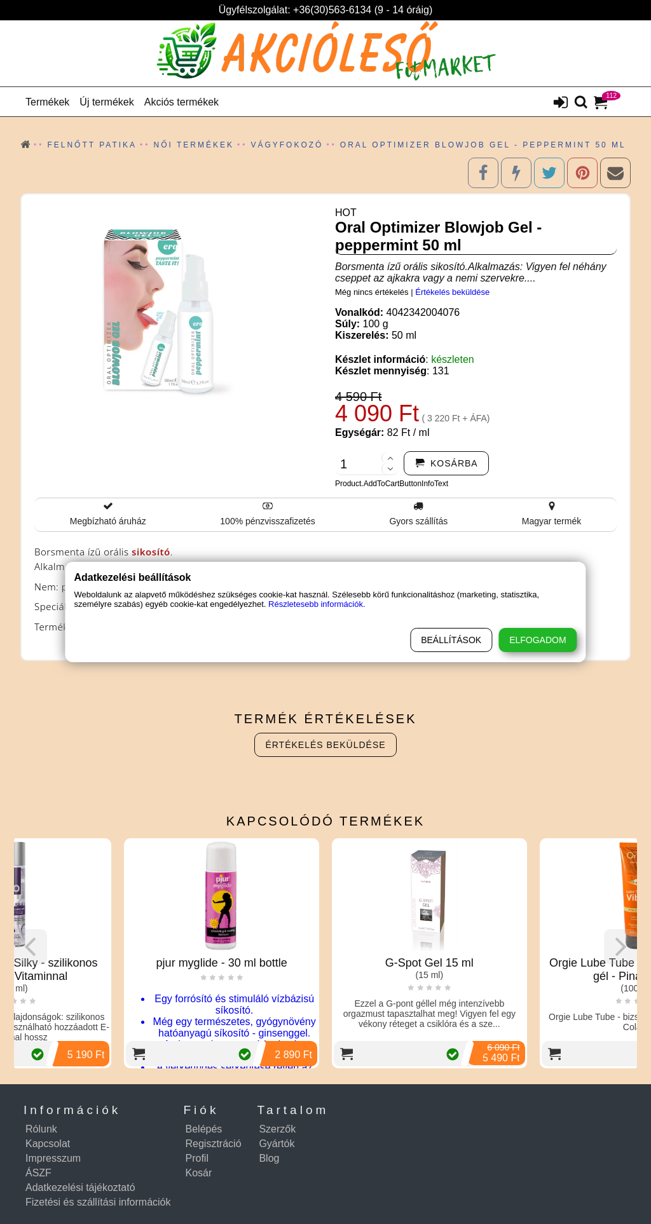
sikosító (151, 551)
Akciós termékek (181, 102)
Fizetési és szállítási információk (98, 1202)
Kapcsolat (47, 1143)
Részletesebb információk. (316, 604)
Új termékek (106, 102)
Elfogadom (537, 640)
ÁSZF (38, 1172)
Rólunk (41, 1129)
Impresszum (53, 1158)
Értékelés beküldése (452, 292)
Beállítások (451, 640)
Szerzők (277, 1129)
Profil (197, 1158)
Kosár (199, 1172)
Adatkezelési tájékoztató (80, 1187)
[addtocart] (446, 463)
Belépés (204, 1129)
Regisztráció (214, 1143)
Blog (269, 1158)
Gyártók (276, 1143)
